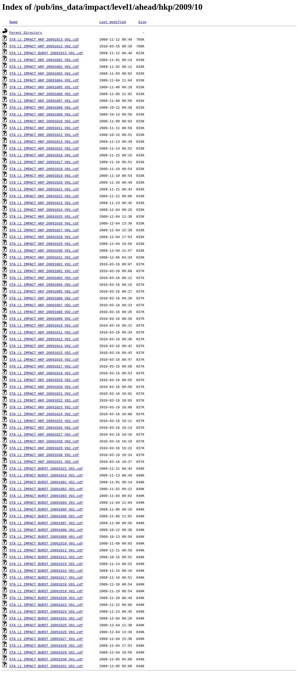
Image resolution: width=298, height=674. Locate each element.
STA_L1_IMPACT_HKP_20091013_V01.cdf (44, 39)
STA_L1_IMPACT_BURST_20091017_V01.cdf (46, 577)
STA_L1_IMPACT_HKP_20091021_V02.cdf (44, 393)
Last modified (112, 21)
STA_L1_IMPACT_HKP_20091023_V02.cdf (44, 407)
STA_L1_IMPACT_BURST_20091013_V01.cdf (46, 53)
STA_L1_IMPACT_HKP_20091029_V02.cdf (44, 448)
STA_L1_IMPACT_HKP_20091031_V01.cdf (44, 257)
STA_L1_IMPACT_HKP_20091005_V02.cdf (44, 291)
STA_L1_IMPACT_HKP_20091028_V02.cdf (44, 441)
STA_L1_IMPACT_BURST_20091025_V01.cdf (46, 625)
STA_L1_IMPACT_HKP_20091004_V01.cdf (44, 80)
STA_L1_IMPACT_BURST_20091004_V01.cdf (46, 502)
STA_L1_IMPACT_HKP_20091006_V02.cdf (44, 298)
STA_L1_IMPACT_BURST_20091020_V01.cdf (46, 597)
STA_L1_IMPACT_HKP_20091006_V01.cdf (44, 93)
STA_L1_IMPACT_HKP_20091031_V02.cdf (44, 461)
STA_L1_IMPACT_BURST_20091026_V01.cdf (46, 631)
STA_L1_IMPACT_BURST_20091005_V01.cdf (46, 509)
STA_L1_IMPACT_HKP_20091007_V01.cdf (44, 100)
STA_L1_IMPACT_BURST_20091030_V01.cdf (46, 659)
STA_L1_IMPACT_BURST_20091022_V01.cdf (46, 604)
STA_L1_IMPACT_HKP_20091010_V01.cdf (44, 121)
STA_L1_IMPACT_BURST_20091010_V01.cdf (46, 543)
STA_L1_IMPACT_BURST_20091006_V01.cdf (46, 516)
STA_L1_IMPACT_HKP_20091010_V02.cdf (44, 325)
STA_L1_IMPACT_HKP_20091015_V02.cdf (44, 352)
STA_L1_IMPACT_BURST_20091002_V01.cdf (46, 488)
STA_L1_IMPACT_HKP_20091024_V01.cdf (44, 209)
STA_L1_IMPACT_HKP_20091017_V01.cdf (44, 162)
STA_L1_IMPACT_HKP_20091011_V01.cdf (44, 127)
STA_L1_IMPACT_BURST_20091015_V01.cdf (46, 563)
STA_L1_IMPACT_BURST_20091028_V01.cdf (46, 645)
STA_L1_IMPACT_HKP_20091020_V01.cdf (44, 182)
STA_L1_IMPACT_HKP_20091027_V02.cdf (44, 434)
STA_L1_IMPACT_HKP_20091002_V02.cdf (44, 270)
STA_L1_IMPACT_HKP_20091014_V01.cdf (44, 141)
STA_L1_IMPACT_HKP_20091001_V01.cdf (44, 59)
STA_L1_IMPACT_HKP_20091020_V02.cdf (44, 386)
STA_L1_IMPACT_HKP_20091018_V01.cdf (44, 168)
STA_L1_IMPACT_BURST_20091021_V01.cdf (46, 468)
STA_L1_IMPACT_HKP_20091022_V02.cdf (44, 400)
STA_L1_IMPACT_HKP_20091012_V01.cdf (44, 134)
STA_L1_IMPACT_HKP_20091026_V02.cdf (44, 427)
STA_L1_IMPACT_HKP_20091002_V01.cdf (44, 66)
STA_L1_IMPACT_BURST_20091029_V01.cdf (46, 652)
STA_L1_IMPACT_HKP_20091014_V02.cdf (44, 345)
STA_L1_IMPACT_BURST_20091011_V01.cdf (46, 550)
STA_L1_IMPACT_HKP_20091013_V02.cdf (44, 46)
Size (142, 21)
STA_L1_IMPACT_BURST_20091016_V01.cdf (46, 570)
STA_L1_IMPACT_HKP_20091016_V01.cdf (44, 155)
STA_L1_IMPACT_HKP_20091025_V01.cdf (44, 216)
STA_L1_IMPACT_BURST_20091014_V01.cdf (46, 475)
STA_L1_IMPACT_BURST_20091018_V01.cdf (46, 584)
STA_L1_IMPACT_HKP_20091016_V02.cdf (44, 359)
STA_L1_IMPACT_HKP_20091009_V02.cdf (44, 318)
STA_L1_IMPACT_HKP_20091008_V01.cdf (44, 107)
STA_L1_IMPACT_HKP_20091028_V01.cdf (44, 236)
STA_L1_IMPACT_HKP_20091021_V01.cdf (44, 189)
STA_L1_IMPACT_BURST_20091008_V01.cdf (46, 529)
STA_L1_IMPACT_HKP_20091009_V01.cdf (44, 114)
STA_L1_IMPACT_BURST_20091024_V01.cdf (46, 618)
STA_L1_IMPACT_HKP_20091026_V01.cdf (44, 223)
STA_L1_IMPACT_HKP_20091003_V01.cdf (44, 73)
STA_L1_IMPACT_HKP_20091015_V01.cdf (44, 148)
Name (13, 21)
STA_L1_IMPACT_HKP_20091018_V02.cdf (44, 373)
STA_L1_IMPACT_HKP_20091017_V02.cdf (44, 366)
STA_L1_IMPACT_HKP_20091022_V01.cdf (44, 196)
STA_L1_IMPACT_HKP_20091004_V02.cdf (44, 284)
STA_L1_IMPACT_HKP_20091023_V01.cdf (44, 202)
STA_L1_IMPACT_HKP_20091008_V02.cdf (44, 311)
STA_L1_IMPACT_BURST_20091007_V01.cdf (46, 522)
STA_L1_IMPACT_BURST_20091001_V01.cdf (46, 482)
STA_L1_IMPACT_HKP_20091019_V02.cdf (44, 379)
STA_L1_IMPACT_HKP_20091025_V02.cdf (44, 420)
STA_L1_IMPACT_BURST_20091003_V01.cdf (46, 495)
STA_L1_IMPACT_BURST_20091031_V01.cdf (46, 666)
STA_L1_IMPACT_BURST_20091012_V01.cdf (46, 557)
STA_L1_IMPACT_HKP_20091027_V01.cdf (44, 230)
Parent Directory (25, 32)
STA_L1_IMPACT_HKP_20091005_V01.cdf (44, 87)
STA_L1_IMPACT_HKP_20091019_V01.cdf (44, 175)
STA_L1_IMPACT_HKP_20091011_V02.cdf (44, 332)
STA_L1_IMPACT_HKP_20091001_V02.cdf (44, 264)
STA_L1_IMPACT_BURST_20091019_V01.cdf (46, 591)
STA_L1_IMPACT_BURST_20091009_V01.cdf (46, 536)
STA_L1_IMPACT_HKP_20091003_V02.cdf (44, 277)
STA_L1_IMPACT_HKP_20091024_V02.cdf (44, 414)
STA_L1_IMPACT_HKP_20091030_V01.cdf (44, 250)
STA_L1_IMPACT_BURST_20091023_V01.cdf (46, 611)
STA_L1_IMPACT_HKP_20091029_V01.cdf (44, 243)
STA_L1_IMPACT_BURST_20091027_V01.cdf (46, 638)
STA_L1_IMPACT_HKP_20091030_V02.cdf (44, 454)
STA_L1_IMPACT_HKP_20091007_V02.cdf (44, 305)
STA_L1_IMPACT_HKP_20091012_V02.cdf (44, 339)
